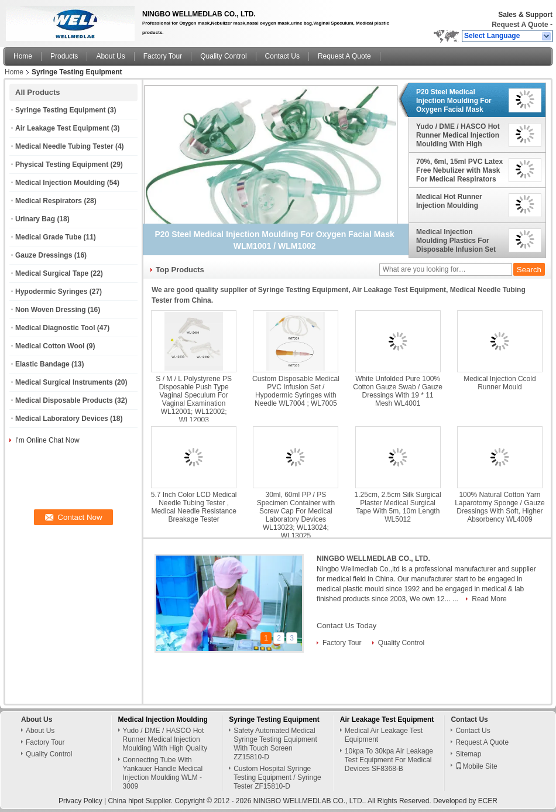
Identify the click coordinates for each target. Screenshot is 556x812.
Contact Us (282, 56)
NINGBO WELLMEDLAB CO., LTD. (373, 558)
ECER (487, 801)
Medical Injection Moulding (60, 183)
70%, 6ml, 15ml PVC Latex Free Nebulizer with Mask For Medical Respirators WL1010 (459, 170)
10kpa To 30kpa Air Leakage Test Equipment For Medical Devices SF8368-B (389, 760)
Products (64, 56)
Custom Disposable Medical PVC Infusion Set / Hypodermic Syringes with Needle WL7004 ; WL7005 (295, 391)
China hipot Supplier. (141, 801)
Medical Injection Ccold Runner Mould (500, 383)
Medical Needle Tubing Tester (64, 146)
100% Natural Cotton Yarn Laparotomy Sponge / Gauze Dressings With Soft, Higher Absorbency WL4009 (499, 507)
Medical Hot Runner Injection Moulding (449, 201)
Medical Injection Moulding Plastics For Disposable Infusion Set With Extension (456, 240)
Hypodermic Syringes (51, 291)
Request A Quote (520, 24)
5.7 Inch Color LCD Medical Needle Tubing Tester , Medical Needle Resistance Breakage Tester (194, 507)
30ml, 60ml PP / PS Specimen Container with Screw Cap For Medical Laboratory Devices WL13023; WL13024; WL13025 (296, 515)
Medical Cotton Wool (49, 346)
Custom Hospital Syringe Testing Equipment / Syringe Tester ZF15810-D (277, 777)
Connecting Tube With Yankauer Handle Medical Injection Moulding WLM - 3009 (163, 773)
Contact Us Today (346, 625)
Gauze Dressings (43, 255)
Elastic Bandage (42, 364)
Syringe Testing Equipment (60, 110)
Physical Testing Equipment (61, 164)
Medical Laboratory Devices (61, 418)
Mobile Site (476, 766)
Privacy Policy (80, 801)
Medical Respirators (48, 201)
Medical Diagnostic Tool (55, 328)
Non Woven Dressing (50, 310)
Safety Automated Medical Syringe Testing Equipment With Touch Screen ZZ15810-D (275, 744)
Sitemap (468, 754)
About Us (110, 56)
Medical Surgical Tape (51, 273)
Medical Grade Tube (48, 237)
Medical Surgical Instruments (64, 382)
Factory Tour (162, 56)
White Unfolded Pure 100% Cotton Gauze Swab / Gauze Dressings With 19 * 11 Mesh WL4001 (397, 391)
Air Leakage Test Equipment (62, 128)
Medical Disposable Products (64, 400)
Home (22, 56)
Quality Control (223, 56)
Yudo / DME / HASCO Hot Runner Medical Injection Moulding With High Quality (458, 135)
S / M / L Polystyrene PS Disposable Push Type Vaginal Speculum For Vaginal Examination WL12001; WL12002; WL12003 (194, 399)
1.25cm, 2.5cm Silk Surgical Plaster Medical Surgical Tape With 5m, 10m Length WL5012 (398, 507)
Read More (489, 599)
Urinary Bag (35, 219)
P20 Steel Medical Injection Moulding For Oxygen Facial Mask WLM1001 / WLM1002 (454, 101)
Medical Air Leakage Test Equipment (384, 735)
